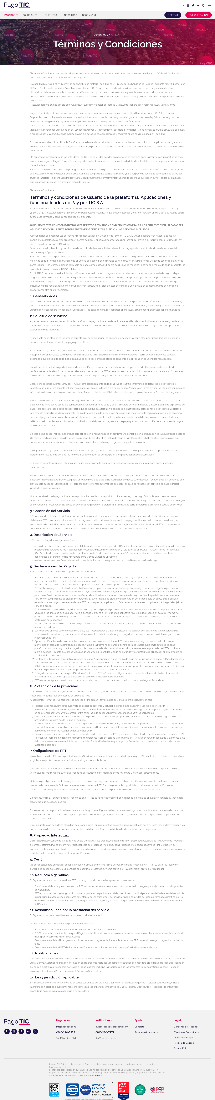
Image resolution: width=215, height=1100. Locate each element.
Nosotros (70, 15)
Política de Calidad (184, 1043)
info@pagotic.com (66, 1026)
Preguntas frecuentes (146, 1032)
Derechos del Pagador (186, 1026)
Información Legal (183, 1037)
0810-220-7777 (104, 1032)
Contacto (139, 1026)
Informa (88, 15)
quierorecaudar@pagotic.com (111, 1026)
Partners (52, 15)
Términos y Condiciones (186, 1032)
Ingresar (173, 15)
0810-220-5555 (65, 1032)
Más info (99, 1075)
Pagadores (11, 15)
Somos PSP (180, 1048)
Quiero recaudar (199, 15)
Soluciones (31, 15)
